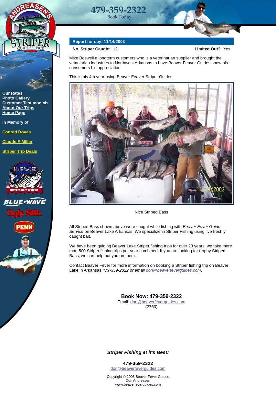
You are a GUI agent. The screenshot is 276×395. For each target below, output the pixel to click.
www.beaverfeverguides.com (138, 384)
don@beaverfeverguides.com (173, 270)
